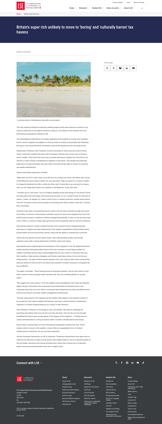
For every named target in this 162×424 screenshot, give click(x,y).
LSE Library (109, 387)
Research (84, 8)
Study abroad (66, 404)
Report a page (132, 403)
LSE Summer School (68, 401)
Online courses (67, 395)
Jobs (129, 394)
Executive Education (68, 392)
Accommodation (111, 384)
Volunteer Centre (111, 403)
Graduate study (67, 387)
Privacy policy (132, 411)
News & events (114, 8)
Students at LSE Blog (112, 409)
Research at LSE (89, 381)
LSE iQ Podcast (89, 392)
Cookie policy (132, 406)
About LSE (129, 8)
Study (73, 8)
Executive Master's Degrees (71, 398)
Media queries (132, 391)
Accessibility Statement (135, 414)
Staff (128, 2)
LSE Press (87, 390)
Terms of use (132, 409)
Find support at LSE (112, 411)
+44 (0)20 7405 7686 (23, 402)
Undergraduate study (69, 384)
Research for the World (91, 387)
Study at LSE (66, 381)
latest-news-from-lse (31, 14)
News (19, 14)
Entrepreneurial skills (112, 395)
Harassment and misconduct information (113, 415)
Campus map (132, 397)
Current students (117, 2)
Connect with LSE (29, 363)
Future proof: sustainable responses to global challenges (92, 403)
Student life (98, 8)
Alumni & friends (139, 2)
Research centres (89, 398)
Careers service (111, 390)
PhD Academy (110, 392)
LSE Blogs (87, 384)
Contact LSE (132, 400)
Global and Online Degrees (70, 390)
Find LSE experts (89, 395)
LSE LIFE (108, 406)
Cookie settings (133, 381)
